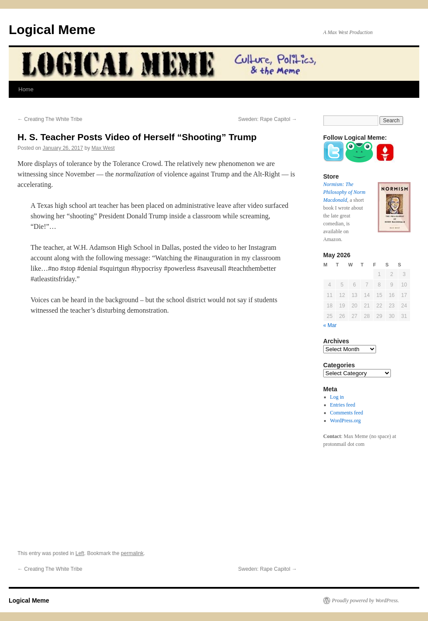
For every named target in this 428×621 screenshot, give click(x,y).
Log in (337, 397)
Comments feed (346, 413)
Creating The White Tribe (50, 119)
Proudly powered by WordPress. (365, 600)
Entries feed (343, 405)
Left (80, 553)
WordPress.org (345, 420)
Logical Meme (52, 29)
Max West (103, 148)
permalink (132, 553)
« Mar (330, 325)
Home (26, 89)
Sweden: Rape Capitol (267, 119)
